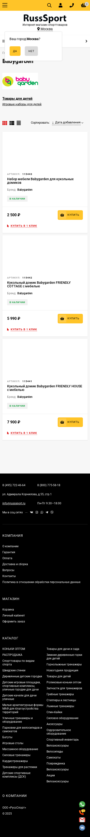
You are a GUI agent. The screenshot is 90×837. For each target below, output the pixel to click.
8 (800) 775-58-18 (48, 485)
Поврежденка (56, 763)
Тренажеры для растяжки (19, 767)
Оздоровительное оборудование (59, 731)
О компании (10, 546)
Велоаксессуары (58, 745)
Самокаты (54, 757)
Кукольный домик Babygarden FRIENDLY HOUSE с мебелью (44, 388)
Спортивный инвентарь (63, 739)
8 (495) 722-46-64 (13, 485)
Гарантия (8, 552)
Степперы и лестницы (61, 700)
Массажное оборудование (20, 749)
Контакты (9, 576)
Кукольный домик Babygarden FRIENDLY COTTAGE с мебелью (39, 284)
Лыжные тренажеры (60, 706)
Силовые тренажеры (16, 755)
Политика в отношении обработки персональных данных (41, 582)
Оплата (7, 558)
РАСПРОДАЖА (12, 655)
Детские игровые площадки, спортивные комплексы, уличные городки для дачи (21, 686)
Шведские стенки (13, 670)
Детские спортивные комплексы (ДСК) (16, 774)
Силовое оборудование (62, 718)
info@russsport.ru (13, 503)
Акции (51, 775)
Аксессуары (54, 724)
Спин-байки (54, 712)
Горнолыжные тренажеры (64, 664)
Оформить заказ (13, 621)
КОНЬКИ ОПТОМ (13, 649)
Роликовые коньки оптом (64, 682)
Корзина (8, 609)
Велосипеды (55, 751)
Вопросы (8, 570)
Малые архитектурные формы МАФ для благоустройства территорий (22, 708)
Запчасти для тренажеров (64, 688)
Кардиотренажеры (15, 761)
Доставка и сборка (15, 564)
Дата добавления (66, 122)
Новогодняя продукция (62, 670)
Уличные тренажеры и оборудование (17, 719)
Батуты (7, 737)
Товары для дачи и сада (63, 649)
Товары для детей (17, 98)
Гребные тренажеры (60, 694)
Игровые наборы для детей (22, 104)
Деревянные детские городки (22, 676)
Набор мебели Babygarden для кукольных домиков (40, 180)
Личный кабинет (13, 615)
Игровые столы (12, 743)
